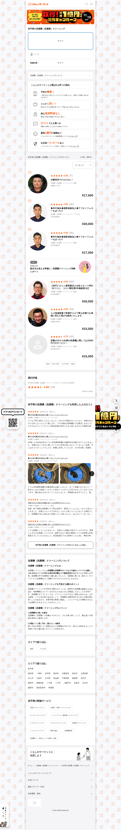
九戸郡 (47, 678)
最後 (73, 364)
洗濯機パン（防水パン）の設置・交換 (43, 738)
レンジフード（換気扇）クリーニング (65, 715)
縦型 (84, 589)
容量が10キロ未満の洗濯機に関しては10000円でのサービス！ (49, 503)
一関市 (39, 673)
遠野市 (30, 683)
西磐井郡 (40, 683)
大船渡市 (65, 673)
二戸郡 (49, 683)
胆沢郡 (30, 673)
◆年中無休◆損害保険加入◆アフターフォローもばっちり (48, 415)
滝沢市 (83, 678)
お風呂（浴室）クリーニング (60, 707)
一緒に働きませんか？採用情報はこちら (4, 813)
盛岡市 (30, 688)
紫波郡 (75, 678)
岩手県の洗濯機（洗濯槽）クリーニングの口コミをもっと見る (60, 545)
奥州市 (56, 673)
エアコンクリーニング (58, 723)
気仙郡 (56, 678)
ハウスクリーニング (37, 723)
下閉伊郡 (65, 678)
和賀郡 (51, 688)
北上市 (30, 678)
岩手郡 (47, 673)
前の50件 (55, 364)
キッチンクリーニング (38, 715)
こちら (74, 136)
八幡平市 (67, 683)
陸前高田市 (40, 688)
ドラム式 (43, 649)
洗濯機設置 (68, 731)
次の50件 (65, 364)
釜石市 (75, 673)
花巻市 (76, 683)
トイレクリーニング (37, 731)
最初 (48, 364)
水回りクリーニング (37, 707)
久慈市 (39, 678)
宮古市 (85, 683)
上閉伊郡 (84, 673)
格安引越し (54, 731)
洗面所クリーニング (79, 723)
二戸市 (58, 683)
